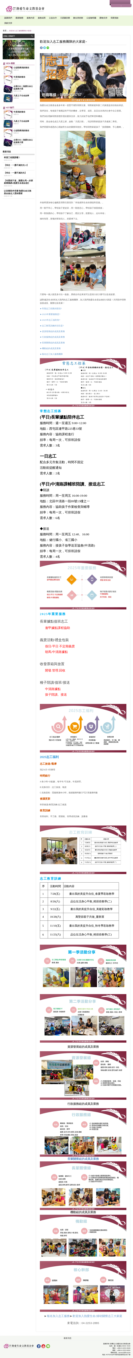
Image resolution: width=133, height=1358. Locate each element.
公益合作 (53, 18)
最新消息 (102, 3)
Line (48, 1343)
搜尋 (32, 35)
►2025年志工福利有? (50, 319)
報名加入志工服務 (58, 1313)
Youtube (43, 1343)
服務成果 (42, 18)
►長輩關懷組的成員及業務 (52, 341)
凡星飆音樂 (65, 18)
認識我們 (8, 18)
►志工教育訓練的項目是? (52, 324)
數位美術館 (78, 18)
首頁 (4, 30)
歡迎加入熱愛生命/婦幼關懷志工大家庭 (97, 1313)
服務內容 (30, 18)
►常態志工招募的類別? (51, 308)
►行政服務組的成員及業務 (52, 335)
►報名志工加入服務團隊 (51, 351)
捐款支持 (8, 23)
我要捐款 (114, 18)
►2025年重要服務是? (50, 314)
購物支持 (103, 18)
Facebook (39, 1343)
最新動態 (19, 18)
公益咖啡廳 (91, 18)
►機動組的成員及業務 (50, 346)
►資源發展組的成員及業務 (52, 330)
